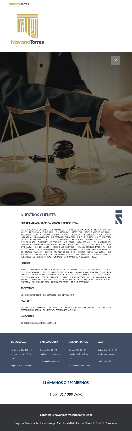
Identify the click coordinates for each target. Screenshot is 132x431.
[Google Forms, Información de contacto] (66, 129)
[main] (66, 269)
